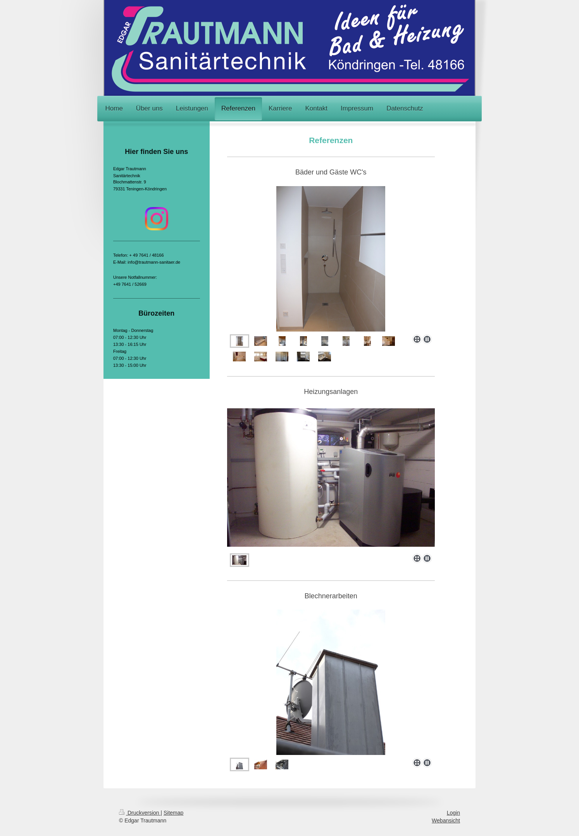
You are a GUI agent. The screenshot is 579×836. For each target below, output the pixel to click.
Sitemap (173, 813)
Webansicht (446, 820)
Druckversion (139, 813)
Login (453, 813)
